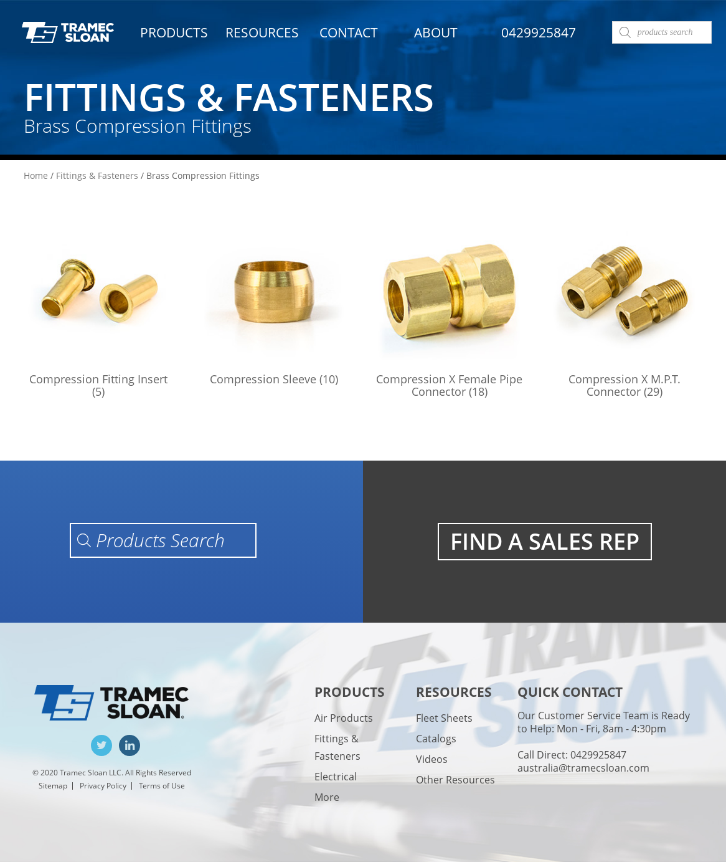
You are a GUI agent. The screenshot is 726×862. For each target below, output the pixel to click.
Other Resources (455, 780)
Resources (262, 32)
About (436, 32)
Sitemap (53, 785)
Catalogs (436, 738)
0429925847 (538, 32)
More (326, 797)
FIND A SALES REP (544, 541)
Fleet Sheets (444, 718)
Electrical (335, 776)
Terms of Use (162, 785)
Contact (348, 32)
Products (174, 32)
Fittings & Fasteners (97, 175)
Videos (432, 759)
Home (36, 175)
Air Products (343, 718)
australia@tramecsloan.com (583, 768)
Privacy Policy (103, 785)
